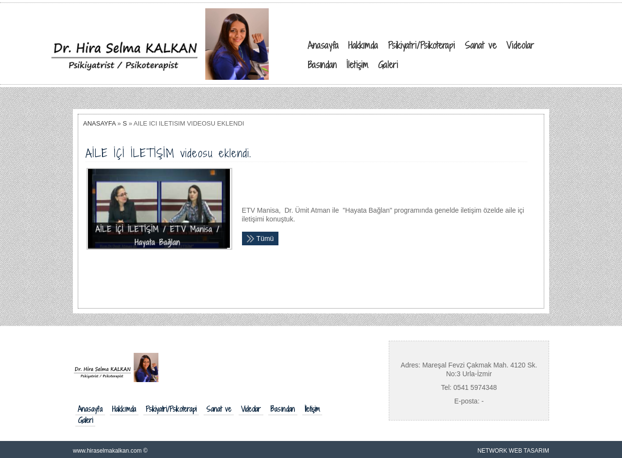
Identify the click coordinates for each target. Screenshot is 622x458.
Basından (283, 409)
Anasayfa (90, 409)
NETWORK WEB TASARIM (513, 450)
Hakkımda (124, 409)
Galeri (85, 420)
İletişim (312, 409)
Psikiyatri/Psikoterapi (171, 409)
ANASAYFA (99, 123)
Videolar (251, 409)
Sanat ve (218, 409)
